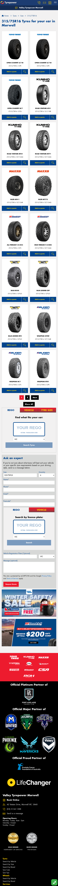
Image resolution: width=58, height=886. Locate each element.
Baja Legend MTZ (15, 336)
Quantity (42, 472)
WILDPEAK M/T (15, 382)
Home (5, 16)
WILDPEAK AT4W (43, 336)
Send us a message (15, 813)
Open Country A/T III (15, 63)
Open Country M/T (15, 108)
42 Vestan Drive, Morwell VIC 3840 (22, 804)
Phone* (6, 487)
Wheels (6, 875)
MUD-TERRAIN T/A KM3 (43, 245)
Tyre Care (6, 870)
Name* (6, 479)
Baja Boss (15, 290)
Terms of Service (12, 578)
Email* (5, 494)
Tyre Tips (6, 873)
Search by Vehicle (9, 861)
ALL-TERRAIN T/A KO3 (15, 245)
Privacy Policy (46, 576)
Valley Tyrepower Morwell (29, 7)
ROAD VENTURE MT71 (43, 154)
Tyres (5, 858)
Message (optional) (10, 561)
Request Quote (11, 584)
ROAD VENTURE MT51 (15, 154)
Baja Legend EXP (43, 290)
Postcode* (7, 501)
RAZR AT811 (14, 199)
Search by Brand (9, 867)
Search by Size (8, 864)
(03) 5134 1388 (14, 809)
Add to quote (11, 72)
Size (4, 472)
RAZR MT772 (43, 199)
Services (6, 884)
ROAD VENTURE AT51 (43, 108)
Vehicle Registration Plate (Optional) (16, 553)
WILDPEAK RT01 (43, 382)
